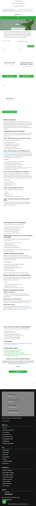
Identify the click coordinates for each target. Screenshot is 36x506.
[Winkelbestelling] (25, 41)
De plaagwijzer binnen (8, 436)
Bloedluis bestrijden (7, 479)
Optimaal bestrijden (7, 461)
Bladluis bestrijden (7, 483)
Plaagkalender (6, 441)
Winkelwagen (6, 452)
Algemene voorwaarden (8, 430)
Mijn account (15, 14)
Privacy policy (6, 432)
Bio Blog (5, 459)
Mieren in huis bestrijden (22, 309)
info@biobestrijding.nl (7, 499)
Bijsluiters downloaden (8, 443)
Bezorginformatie (7, 434)
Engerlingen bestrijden (8, 474)
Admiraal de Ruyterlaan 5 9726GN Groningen (11, 497)
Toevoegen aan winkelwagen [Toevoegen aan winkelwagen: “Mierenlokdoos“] (9, 111)
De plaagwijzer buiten (8, 438)
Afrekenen (5, 454)
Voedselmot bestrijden (8, 477)
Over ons (5, 427)
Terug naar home (19, 1)
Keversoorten (6, 485)
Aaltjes (10, 295)
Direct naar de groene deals (19, 3)
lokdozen (30, 300)
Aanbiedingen (6, 456)
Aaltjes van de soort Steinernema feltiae (12, 152)
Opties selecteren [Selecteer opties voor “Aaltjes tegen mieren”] (9, 76)
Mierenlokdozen (7, 173)
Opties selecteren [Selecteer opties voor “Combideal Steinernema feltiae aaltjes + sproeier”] (26, 76)
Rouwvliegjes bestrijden (8, 472)
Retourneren (6, 463)
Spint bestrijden (6, 481)
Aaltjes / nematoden (7, 470)
